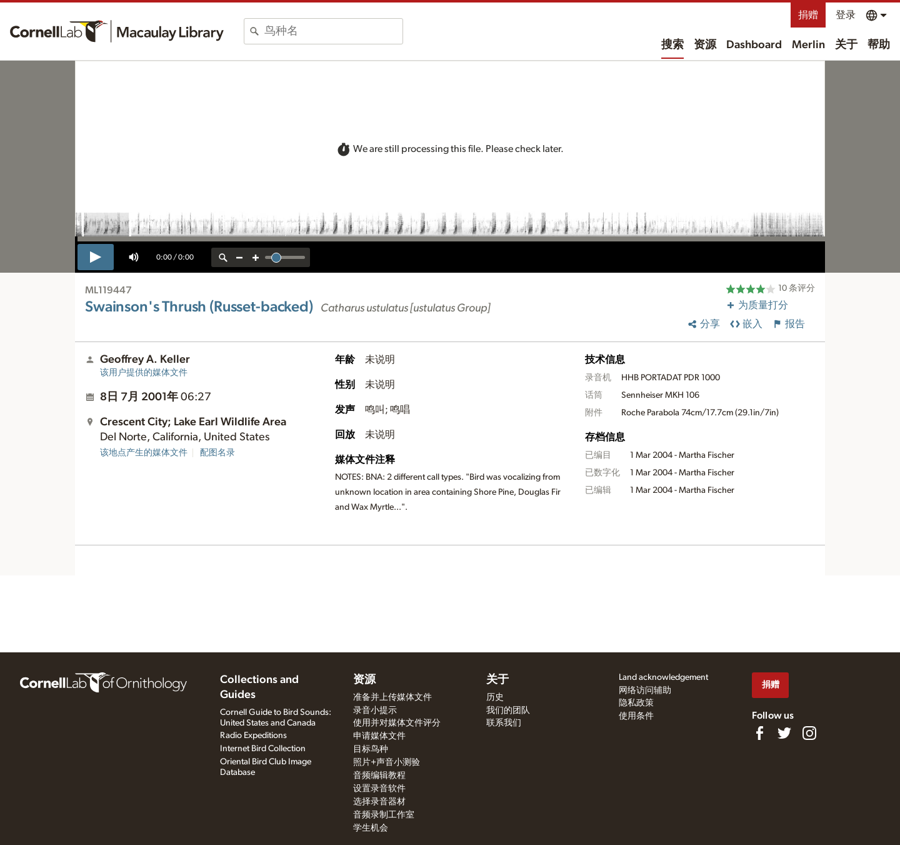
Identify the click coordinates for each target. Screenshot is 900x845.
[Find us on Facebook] (759, 733)
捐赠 (808, 15)
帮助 (879, 45)
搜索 (672, 45)
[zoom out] (239, 257)
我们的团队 (508, 710)
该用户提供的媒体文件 (144, 372)
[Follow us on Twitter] (784, 733)
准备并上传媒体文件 (392, 697)
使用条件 (636, 716)
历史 (495, 697)
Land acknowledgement (663, 677)
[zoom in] (255, 257)
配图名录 (217, 452)
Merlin (808, 45)
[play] (96, 257)
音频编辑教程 (379, 775)
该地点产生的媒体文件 (144, 452)
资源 (705, 45)
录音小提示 (375, 710)
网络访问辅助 (645, 690)
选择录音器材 (379, 801)
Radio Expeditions (253, 735)
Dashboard (754, 45)
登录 (846, 15)
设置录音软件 (379, 788)
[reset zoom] (223, 257)
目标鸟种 (370, 749)
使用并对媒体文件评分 (397, 723)
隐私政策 (636, 703)
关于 (846, 45)
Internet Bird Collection (263, 748)
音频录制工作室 (383, 815)
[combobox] (333, 31)
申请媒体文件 (379, 736)
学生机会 (370, 828)
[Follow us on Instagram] (809, 733)
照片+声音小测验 (386, 762)
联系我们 (503, 723)
